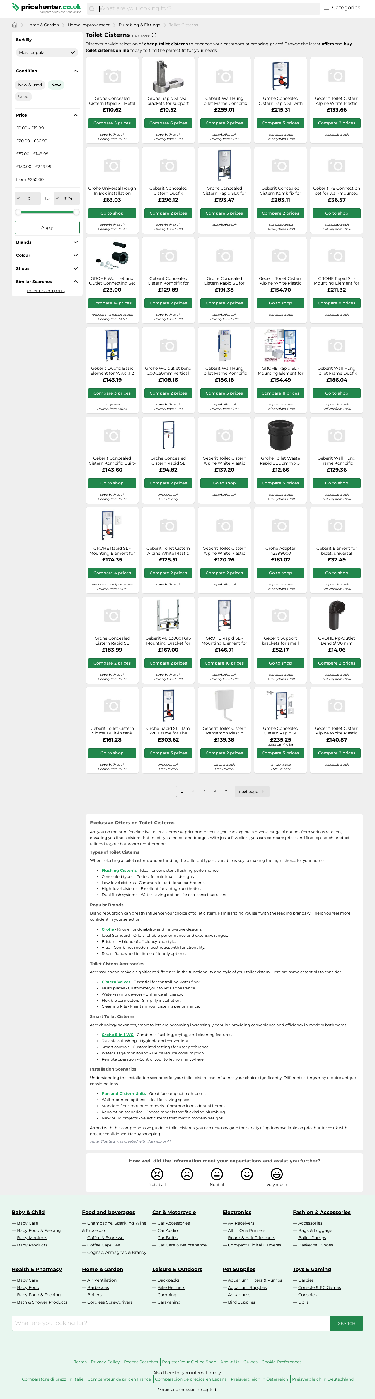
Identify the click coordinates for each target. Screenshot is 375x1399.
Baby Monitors (32, 1237)
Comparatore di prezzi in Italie (52, 1379)
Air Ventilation (102, 1280)
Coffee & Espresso (105, 1237)
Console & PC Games (319, 1287)
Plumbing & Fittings (139, 25)
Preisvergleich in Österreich (259, 1379)
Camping (167, 1294)
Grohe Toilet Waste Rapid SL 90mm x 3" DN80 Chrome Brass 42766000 (281, 461)
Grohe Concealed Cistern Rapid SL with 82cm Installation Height (281, 101)
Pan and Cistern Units (124, 1093)
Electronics (237, 1212)
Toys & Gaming (312, 1269)
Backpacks (169, 1280)
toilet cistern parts (46, 290)
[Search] (91, 9)
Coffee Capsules (103, 1245)
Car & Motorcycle (174, 1212)
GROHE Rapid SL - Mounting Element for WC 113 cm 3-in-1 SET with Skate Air (224, 641)
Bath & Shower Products (42, 1302)
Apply (47, 227)
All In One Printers (246, 1230)
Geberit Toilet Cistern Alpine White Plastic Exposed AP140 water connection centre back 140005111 (337, 101)
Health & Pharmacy (37, 1269)
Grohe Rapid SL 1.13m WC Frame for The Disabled (168, 731)
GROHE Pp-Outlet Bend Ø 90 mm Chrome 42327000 (337, 641)
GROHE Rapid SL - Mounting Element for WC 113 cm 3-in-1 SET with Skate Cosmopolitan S (336, 281)
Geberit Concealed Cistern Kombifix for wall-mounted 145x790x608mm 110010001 (280, 191)
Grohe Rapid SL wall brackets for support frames (168, 101)
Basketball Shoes (315, 1245)
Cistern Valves (116, 982)
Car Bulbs (168, 1237)
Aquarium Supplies (247, 1287)
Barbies (306, 1280)
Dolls (303, 1302)
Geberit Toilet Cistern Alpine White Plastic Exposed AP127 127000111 (168, 551)
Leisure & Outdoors (177, 1269)
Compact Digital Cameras (254, 1245)
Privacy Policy (105, 1361)
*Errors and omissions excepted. (187, 1389)
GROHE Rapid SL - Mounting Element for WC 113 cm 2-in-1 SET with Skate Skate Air (112, 551)
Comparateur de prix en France (119, 1379)
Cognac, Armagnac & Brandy (116, 1252)
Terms (80, 1361)
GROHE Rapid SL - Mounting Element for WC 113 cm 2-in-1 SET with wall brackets (281, 371)
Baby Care (27, 1223)
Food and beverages (108, 1212)
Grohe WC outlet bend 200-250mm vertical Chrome (168, 371)
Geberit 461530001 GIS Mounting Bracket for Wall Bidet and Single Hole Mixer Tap (168, 641)
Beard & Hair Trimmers (251, 1237)
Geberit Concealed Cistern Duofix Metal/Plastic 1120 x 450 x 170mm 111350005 (168, 191)
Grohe (108, 929)
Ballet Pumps (312, 1237)
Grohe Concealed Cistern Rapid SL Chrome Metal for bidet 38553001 (112, 641)
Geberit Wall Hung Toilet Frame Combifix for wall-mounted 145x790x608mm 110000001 (224, 101)
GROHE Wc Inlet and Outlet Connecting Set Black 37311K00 (112, 281)
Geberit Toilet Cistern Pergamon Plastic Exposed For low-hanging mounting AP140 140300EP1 (224, 731)
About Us (229, 1361)
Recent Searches (141, 1361)
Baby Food (28, 1287)
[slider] (18, 212)
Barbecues (98, 1287)
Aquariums (239, 1294)
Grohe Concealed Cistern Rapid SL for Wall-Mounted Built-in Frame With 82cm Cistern (224, 281)
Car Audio (168, 1230)
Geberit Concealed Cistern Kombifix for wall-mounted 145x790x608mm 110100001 (168, 281)
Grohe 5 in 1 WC (118, 1034)
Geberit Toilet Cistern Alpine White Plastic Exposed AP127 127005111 (336, 731)
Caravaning (169, 1302)
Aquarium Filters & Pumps (255, 1280)
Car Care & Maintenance (182, 1245)
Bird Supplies (241, 1302)
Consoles (307, 1294)
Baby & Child (28, 1212)
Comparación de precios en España (191, 1379)
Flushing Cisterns (119, 870)
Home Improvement (89, 25)
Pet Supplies (239, 1269)
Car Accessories (174, 1223)
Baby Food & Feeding (39, 1230)
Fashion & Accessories (322, 1212)
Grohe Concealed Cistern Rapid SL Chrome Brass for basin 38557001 (168, 461)
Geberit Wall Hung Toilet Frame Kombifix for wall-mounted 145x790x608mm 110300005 (224, 371)
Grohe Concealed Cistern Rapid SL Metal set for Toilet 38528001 (112, 101)
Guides (250, 1361)
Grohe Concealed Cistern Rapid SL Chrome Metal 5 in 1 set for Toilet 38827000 (280, 731)
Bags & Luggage (315, 1230)
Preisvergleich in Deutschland (323, 1379)
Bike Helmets (171, 1287)
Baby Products (32, 1245)
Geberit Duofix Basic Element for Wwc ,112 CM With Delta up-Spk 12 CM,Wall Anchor (112, 371)
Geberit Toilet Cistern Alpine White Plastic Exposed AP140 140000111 (224, 551)
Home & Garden (42, 25)
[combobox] (208, 9)
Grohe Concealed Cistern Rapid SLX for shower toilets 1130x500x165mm (224, 191)
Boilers (94, 1294)
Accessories (310, 1223)
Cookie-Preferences (281, 1361)
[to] (68, 198)
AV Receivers (241, 1223)
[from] (29, 198)
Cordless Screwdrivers (110, 1302)
